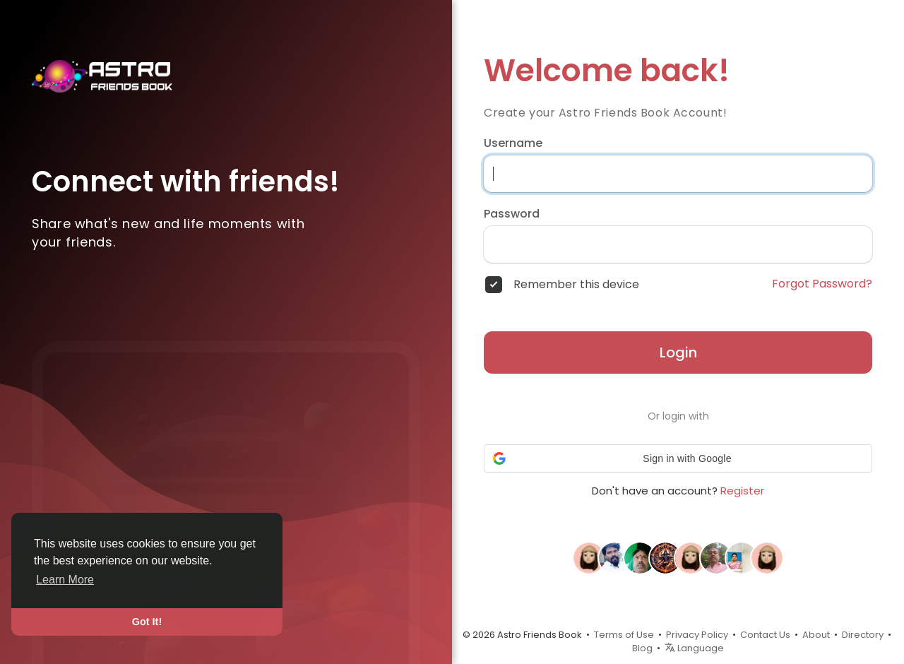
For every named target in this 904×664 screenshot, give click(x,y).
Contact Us (765, 634)
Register (742, 490)
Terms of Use (624, 634)
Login (678, 352)
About (816, 634)
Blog (642, 648)
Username (513, 143)
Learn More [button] (65, 580)
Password (512, 214)
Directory (863, 634)
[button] (678, 458)
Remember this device (576, 284)
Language (694, 648)
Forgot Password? (822, 284)
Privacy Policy (697, 634)
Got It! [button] (147, 621)
